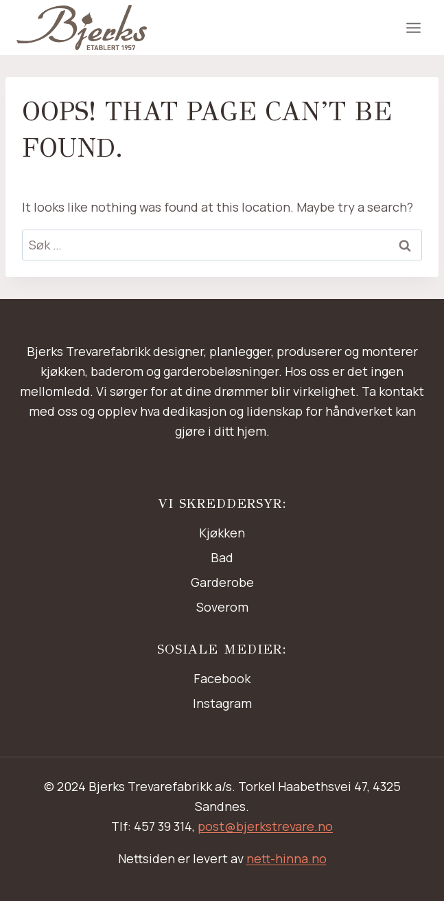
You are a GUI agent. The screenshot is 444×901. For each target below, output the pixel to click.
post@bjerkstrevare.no (265, 826)
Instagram (222, 703)
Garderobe (222, 582)
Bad (222, 557)
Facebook (222, 678)
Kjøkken (222, 532)
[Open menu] (413, 27)
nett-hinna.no (286, 858)
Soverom (222, 607)
